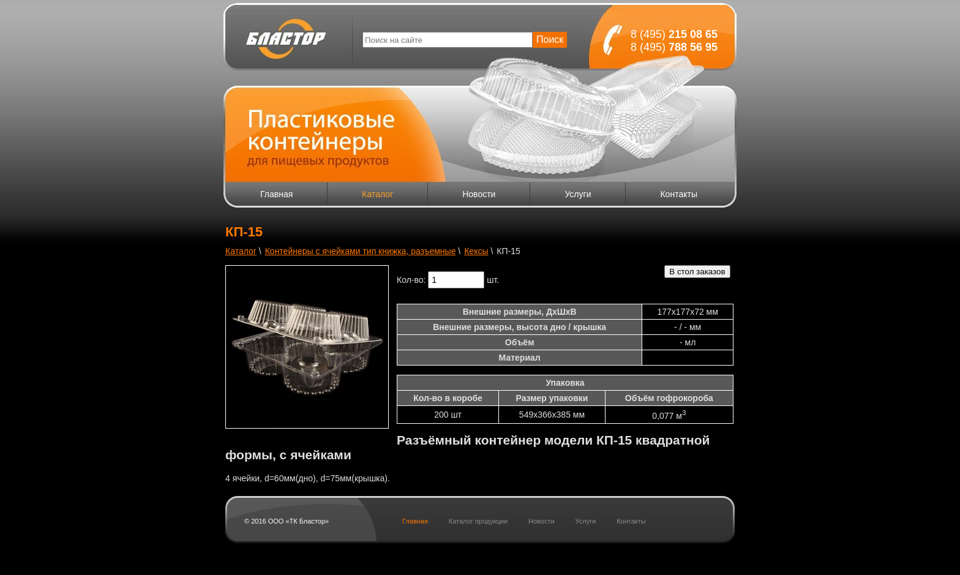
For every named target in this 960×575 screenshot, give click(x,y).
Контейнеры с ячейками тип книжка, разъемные (360, 251)
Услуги (577, 194)
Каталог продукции (478, 521)
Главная (276, 194)
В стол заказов (697, 271)
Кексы (476, 251)
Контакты (678, 194)
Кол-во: (411, 280)
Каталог (377, 194)
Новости (478, 194)
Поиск (549, 39)
